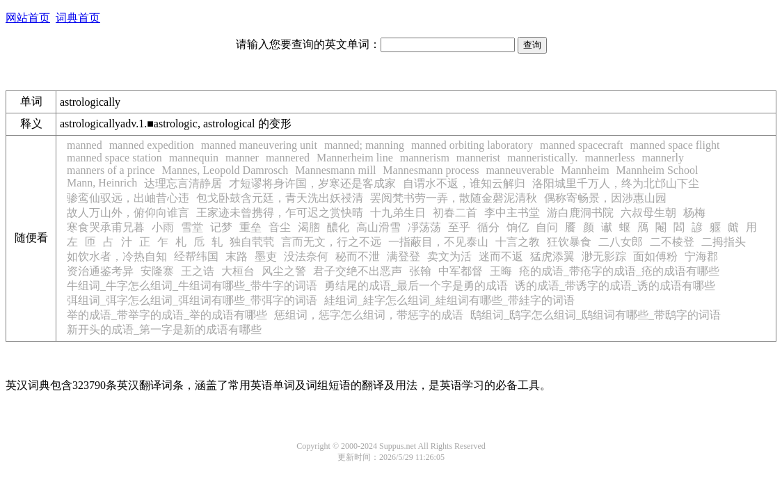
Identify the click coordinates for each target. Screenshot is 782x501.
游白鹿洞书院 (580, 212)
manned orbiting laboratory (472, 145)
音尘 (280, 227)
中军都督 (460, 271)
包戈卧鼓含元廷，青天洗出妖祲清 (279, 198)
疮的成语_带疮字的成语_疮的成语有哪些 (619, 271)
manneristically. (542, 158)
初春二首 (455, 212)
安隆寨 (157, 271)
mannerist (478, 158)
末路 (236, 256)
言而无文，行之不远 (331, 242)
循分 (488, 227)
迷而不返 (501, 256)
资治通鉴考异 (100, 271)
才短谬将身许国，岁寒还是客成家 (312, 183)
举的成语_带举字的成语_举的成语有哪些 (167, 315)
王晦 (501, 271)
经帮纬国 (196, 256)
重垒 (250, 227)
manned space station (114, 158)
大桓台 (238, 271)
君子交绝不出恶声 (357, 271)
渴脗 (309, 227)
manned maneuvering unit (259, 145)
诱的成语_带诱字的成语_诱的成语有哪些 (615, 286)
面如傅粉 (655, 256)
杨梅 (694, 212)
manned (84, 145)
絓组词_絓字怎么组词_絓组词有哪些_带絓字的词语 (449, 300)
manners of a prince (111, 170)
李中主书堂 (512, 212)
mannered (288, 158)
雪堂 (192, 227)
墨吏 (266, 256)
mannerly (663, 158)
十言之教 (517, 242)
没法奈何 (306, 256)
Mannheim (585, 170)
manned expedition (151, 145)
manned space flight (675, 145)
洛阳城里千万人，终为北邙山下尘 (615, 183)
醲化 (338, 227)
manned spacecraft (581, 145)
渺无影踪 (604, 256)
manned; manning (364, 145)
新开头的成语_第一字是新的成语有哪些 (164, 329)
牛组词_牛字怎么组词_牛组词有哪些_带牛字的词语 (192, 286)
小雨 (163, 227)
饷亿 (517, 227)
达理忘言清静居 (183, 183)
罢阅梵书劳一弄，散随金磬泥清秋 (453, 198)
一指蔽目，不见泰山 (438, 242)
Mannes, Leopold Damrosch (225, 170)
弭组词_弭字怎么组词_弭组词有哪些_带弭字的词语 (192, 300)
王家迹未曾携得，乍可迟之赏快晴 (279, 212)
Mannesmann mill (335, 170)
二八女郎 (620, 242)
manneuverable (520, 170)
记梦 (221, 227)
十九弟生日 (398, 212)
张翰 (420, 271)
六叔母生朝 (648, 212)
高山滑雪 (378, 227)
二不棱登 (672, 242)
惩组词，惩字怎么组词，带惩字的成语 (368, 315)
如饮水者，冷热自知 (117, 256)
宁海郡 (701, 256)
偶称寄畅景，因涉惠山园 (605, 198)
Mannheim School (657, 170)
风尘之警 (284, 271)
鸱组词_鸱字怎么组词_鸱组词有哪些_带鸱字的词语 (595, 315)
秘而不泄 (357, 256)
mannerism (424, 158)
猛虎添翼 (552, 256)
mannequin (193, 158)
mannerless (610, 158)
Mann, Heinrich (102, 183)
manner (242, 158)
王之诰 (197, 271)
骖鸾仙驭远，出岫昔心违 (128, 198)
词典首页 (78, 18)
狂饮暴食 (569, 242)
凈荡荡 (424, 227)
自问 (547, 227)
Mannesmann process (431, 170)
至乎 (459, 227)
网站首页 (28, 18)
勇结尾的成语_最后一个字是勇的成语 (416, 286)
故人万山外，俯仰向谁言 (128, 212)
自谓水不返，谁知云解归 (464, 183)
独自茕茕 (252, 242)
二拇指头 (723, 242)
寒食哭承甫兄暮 (106, 227)
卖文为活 (449, 256)
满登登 (403, 256)
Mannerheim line (355, 158)
